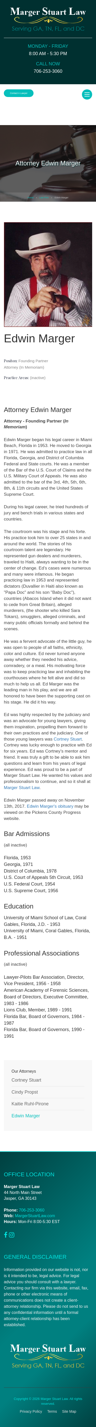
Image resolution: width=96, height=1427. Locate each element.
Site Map (69, 1411)
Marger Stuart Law (21, 787)
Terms (52, 1411)
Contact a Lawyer (18, 93)
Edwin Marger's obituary (50, 806)
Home (31, 197)
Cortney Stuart (68, 739)
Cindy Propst (25, 1092)
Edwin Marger (26, 1115)
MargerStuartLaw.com (35, 1216)
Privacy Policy (31, 1411)
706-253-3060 (32, 1210)
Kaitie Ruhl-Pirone (30, 1103)
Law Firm (44, 197)
